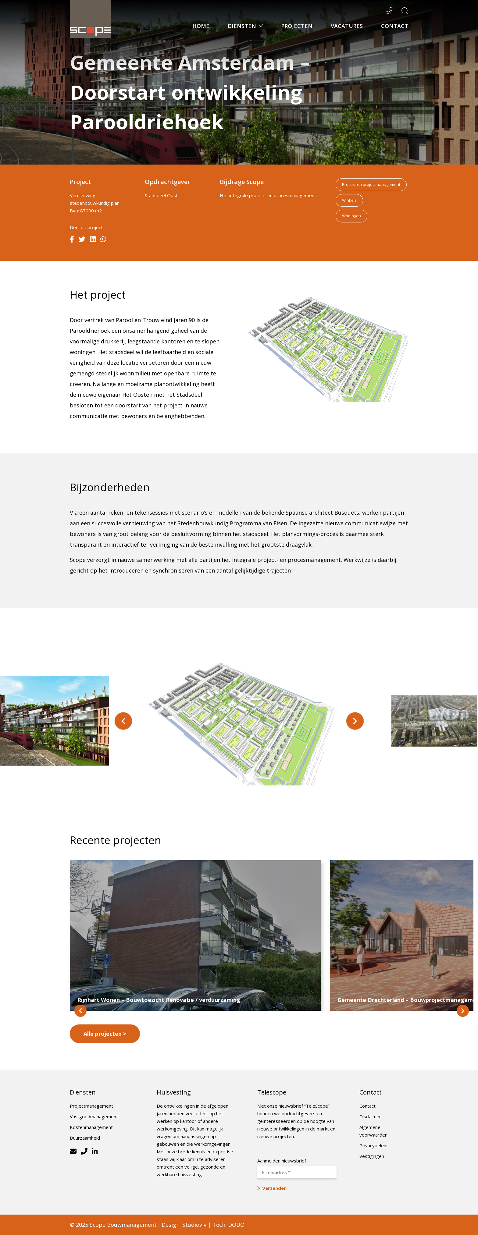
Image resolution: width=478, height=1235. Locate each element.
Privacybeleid (373, 1145)
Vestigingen (371, 1156)
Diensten (243, 26)
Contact (394, 26)
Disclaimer (370, 1116)
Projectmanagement (91, 1106)
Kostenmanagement (91, 1127)
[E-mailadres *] (297, 1172)
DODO (236, 1224)
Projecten (296, 26)
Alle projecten (103, 1033)
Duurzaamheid (85, 1138)
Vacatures (347, 26)
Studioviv (194, 1224)
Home (200, 26)
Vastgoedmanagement (94, 1116)
